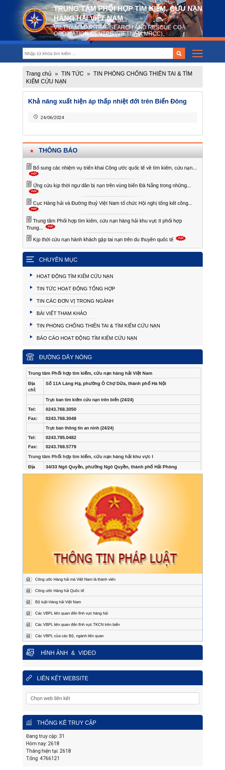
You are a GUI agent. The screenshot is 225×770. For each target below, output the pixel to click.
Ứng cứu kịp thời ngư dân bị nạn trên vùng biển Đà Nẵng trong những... (112, 185)
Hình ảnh (54, 653)
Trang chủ (39, 74)
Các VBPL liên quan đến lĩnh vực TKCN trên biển (77, 624)
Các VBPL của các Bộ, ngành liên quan (69, 636)
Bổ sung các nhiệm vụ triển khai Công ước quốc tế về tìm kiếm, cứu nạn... (115, 168)
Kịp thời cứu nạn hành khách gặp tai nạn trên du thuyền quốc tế (103, 239)
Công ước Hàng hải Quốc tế (59, 590)
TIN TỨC (72, 74)
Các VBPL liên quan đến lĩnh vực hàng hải (71, 613)
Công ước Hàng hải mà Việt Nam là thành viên (75, 579)
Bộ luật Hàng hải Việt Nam (58, 602)
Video (87, 653)
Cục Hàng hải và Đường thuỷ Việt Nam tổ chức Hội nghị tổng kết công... (113, 203)
